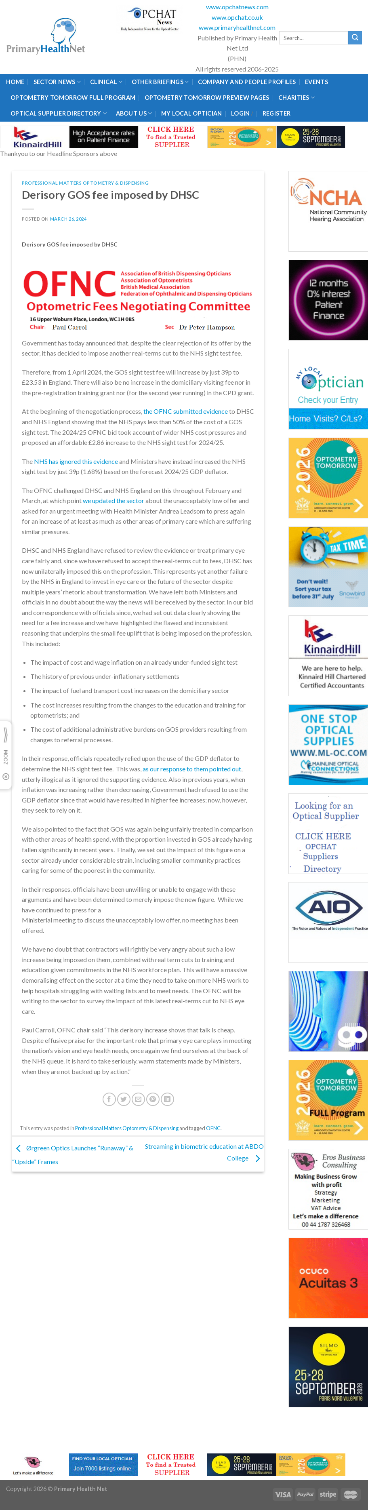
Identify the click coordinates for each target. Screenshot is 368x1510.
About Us (134, 113)
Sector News (57, 82)
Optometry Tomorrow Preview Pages (207, 97)
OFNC (213, 1128)
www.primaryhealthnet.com (237, 27)
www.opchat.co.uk (237, 17)
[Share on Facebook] (109, 1099)
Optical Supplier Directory (59, 113)
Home (15, 81)
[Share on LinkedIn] (167, 1099)
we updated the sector (113, 500)
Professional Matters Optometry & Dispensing (85, 182)
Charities (296, 97)
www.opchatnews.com (237, 7)
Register (276, 113)
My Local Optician (191, 113)
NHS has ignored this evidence (76, 461)
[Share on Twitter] (123, 1099)
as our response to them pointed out (192, 769)
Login (240, 113)
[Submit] (355, 38)
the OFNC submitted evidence (185, 411)
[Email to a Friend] (138, 1099)
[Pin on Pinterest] (153, 1099)
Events (316, 81)
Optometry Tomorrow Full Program (73, 97)
